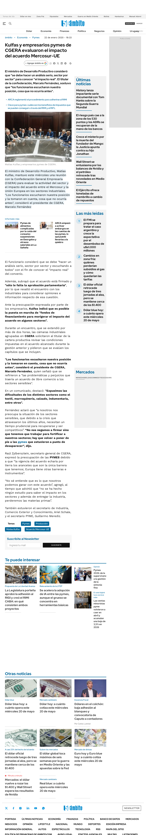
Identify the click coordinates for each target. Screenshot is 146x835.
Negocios (99, 31)
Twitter (6, 808)
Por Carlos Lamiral (82, 723)
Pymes (35, 37)
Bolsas (87, 378)
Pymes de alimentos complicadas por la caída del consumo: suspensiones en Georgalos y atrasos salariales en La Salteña (28, 235)
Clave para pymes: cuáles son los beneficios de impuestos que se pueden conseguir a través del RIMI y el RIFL (39, 106)
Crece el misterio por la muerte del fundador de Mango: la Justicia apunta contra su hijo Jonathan (90, 145)
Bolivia (106, 16)
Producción (42, 523)
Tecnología (82, 829)
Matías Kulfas (13, 529)
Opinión (117, 31)
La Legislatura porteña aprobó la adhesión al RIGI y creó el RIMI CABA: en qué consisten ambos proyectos (20, 599)
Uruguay (134, 31)
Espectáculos (61, 829)
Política (82, 31)
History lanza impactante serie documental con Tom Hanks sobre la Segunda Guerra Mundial (90, 98)
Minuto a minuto (15, 775)
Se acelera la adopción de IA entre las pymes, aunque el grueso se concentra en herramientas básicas (55, 597)
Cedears (107, 378)
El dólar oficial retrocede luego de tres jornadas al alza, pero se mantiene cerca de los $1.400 (93, 295)
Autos (42, 829)
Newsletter (139, 31)
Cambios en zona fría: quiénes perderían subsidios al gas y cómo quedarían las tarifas (93, 267)
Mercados (68, 16)
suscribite (130, 23)
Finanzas (64, 31)
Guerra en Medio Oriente (88, 16)
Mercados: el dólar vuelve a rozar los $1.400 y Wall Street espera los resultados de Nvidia (19, 787)
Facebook (13, 808)
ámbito (8, 37)
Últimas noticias (32, 819)
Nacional (62, 824)
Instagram (20, 808)
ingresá (139, 23)
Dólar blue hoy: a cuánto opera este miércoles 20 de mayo (93, 315)
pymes (22, 442)
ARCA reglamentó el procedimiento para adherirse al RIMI (37, 99)
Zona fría (40, 16)
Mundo (78, 824)
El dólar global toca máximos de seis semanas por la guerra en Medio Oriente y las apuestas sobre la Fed (55, 761)
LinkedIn (28, 808)
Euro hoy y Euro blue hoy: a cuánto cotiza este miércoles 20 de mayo (88, 759)
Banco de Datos (110, 819)
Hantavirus (119, 16)
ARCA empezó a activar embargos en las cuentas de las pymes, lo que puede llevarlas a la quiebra (62, 233)
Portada (10, 819)
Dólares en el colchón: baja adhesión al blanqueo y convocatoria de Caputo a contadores (89, 711)
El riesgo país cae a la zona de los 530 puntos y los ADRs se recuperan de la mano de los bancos (90, 122)
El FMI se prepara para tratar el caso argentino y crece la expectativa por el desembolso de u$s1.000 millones (93, 235)
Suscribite (56, 545)
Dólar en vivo (25, 16)
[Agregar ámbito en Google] (36, 63)
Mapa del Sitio (115, 829)
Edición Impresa (116, 824)
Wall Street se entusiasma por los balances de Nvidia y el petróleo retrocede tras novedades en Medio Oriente (90, 172)
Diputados (54, 16)
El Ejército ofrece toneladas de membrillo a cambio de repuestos (89, 195)
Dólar (29, 31)
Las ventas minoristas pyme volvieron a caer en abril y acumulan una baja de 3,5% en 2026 (99, 614)
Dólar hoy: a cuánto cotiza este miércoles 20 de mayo (54, 707)
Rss (98, 829)
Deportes (94, 824)
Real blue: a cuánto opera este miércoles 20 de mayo (54, 787)
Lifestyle (44, 824)
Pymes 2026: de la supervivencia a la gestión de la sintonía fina (101, 579)
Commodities (97, 378)
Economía (46, 31)
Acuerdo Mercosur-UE (37, 529)
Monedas (80, 378)
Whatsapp (43, 808)
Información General (19, 829)
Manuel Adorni (135, 16)
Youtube (35, 808)
